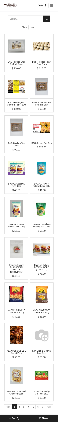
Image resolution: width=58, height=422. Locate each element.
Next (49, 407)
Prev (8, 407)
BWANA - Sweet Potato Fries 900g (16, 225)
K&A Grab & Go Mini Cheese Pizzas (16, 392)
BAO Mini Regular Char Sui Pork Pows (16, 103)
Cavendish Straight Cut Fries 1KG (41, 392)
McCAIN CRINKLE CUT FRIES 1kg (16, 311)
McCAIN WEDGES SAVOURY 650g (41, 311)
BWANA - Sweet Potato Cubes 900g (42, 185)
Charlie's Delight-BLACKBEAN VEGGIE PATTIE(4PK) (16, 268)
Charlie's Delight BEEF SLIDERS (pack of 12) (41, 267)
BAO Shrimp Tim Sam (42, 143)
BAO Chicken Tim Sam (16, 144)
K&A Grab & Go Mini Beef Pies (41, 352)
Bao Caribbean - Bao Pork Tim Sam (41, 103)
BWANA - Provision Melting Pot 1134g (42, 225)
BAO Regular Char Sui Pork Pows (16, 63)
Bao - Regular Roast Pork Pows (41, 63)
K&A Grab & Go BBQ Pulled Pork (16, 352)
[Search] (46, 19)
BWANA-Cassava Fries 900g (16, 185)
